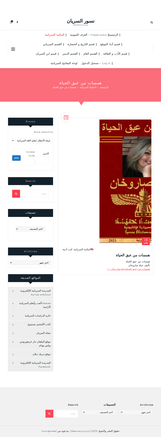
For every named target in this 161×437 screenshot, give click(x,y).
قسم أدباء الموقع (110, 44)
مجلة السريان (43, 342)
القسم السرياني (52, 44)
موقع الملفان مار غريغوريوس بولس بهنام (35, 353)
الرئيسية (113, 35)
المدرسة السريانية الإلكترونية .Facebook (35, 374)
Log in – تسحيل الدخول (95, 63)
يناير (146, 247)
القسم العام (90, 54)
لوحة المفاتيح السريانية (64, 63)
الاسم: (46, 163)
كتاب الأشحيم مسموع (39, 333)
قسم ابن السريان (46, 54)
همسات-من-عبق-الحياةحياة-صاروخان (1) (128, 275)
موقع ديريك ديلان (42, 363)
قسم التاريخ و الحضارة (81, 44)
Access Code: (30, 163)
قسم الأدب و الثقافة (115, 54)
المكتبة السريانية (54, 35)
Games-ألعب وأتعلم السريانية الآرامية (35, 314)
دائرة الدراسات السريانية (38, 325)
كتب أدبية (67, 255)
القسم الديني (70, 54)
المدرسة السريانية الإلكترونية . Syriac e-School (35, 302)
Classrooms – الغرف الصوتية (88, 35)
